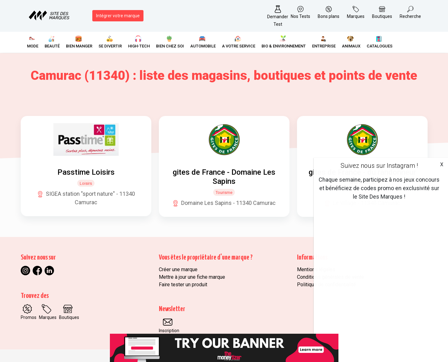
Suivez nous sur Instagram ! (379, 165)
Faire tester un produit (183, 285)
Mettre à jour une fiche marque (192, 277)
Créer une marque (178, 269)
